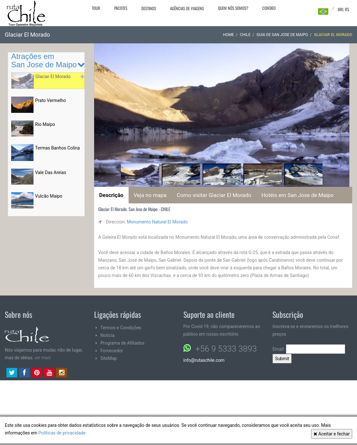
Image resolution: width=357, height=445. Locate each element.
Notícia (107, 335)
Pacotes (120, 8)
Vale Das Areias (50, 172)
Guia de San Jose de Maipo (282, 35)
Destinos (148, 8)
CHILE (245, 35)
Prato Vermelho (50, 100)
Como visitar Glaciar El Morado (214, 195)
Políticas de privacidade (62, 432)
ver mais (43, 357)
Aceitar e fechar (332, 433)
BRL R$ (343, 9)
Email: (308, 349)
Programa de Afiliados (122, 343)
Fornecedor (111, 350)
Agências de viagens (187, 8)
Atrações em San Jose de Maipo (44, 60)
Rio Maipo (45, 124)
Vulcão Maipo (48, 196)
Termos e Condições (120, 327)
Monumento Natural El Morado (157, 221)
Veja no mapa (150, 195)
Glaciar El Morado (53, 76)
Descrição (111, 195)
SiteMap (108, 358)
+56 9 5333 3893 (226, 349)
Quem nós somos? (233, 8)
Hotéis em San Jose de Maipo (297, 195)
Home (228, 35)
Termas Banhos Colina (57, 147)
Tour (96, 8)
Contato (269, 8)
